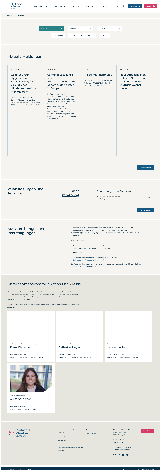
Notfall (150, 6)
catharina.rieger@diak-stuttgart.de (77, 357)
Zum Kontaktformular (121, 450)
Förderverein (91, 434)
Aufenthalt (59, 6)
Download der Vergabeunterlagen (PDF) (88, 260)
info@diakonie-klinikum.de (123, 447)
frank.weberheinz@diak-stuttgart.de (29, 357)
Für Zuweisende (64, 436)
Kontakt (136, 6)
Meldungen (58, 36)
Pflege (74, 6)
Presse (104, 36)
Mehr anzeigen (145, 168)
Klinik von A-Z (63, 444)
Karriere (106, 6)
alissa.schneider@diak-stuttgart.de (29, 409)
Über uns (89, 6)
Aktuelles (16, 15)
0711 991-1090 (122, 442)
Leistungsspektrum (37, 6)
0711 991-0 (120, 440)
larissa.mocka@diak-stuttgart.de (125, 357)
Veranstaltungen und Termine (82, 36)
